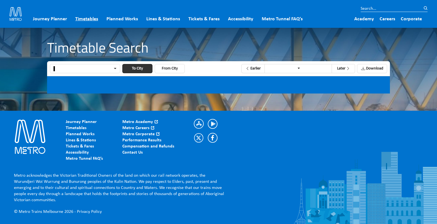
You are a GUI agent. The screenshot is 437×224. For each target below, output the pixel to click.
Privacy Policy (89, 212)
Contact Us (132, 152)
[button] (252, 68)
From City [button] (170, 69)
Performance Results (141, 140)
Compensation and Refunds (148, 146)
